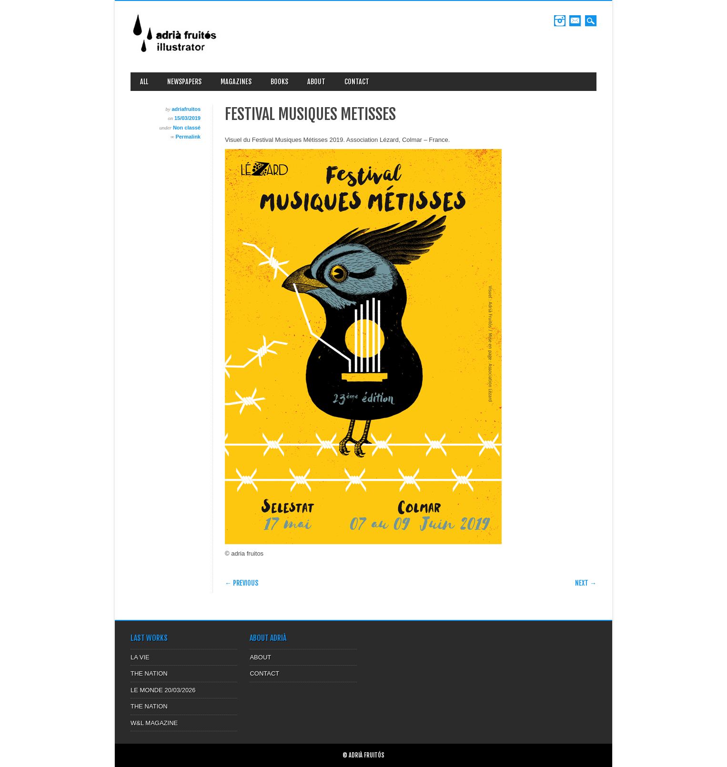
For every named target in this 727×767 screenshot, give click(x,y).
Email (575, 20)
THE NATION (149, 673)
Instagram (559, 20)
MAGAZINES (236, 82)
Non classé (187, 127)
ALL (144, 82)
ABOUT (316, 82)
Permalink (188, 136)
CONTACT (356, 82)
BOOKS (279, 82)
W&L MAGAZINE (154, 723)
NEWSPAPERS (184, 82)
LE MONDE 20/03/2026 (163, 690)
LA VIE (140, 657)
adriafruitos (186, 109)
